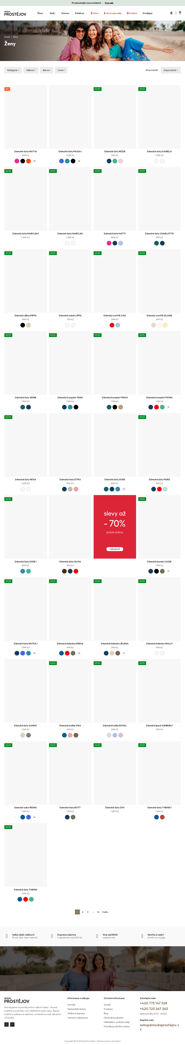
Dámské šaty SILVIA (70, 561)
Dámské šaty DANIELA (159, 151)
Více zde (109, 3)
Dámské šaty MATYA (25, 151)
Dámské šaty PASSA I (70, 151)
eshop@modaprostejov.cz (159, 1027)
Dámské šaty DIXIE (114, 479)
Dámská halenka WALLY (159, 643)
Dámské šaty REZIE (114, 151)
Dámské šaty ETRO (70, 479)
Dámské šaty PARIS (159, 479)
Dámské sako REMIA (25, 807)
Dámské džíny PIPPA (26, 315)
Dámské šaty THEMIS (25, 889)
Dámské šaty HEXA (25, 479)
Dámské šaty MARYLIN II (25, 233)
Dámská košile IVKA (70, 725)
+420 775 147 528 (153, 1003)
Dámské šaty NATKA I (25, 643)
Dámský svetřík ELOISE (159, 315)
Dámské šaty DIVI (114, 807)
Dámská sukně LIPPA (70, 315)
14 (98, 912)
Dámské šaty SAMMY (25, 725)
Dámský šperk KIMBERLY (159, 725)
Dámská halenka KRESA (70, 643)
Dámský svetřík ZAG (115, 315)
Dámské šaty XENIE (25, 397)
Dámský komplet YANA (70, 397)
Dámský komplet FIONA (159, 397)
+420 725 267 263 (154, 1009)
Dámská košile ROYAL (115, 725)
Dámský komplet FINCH (115, 397)
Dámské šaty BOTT (70, 807)
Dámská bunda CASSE (159, 561)
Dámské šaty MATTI (115, 233)
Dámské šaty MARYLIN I (70, 233)
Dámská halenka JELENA (115, 643)
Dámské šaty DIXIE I (25, 561)
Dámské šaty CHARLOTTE (159, 233)
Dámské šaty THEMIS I (159, 807)
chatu (162, 937)
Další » (105, 912)
